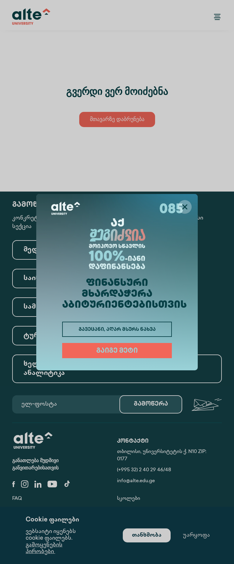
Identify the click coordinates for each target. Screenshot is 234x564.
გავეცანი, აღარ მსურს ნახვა (117, 329)
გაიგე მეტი (117, 351)
